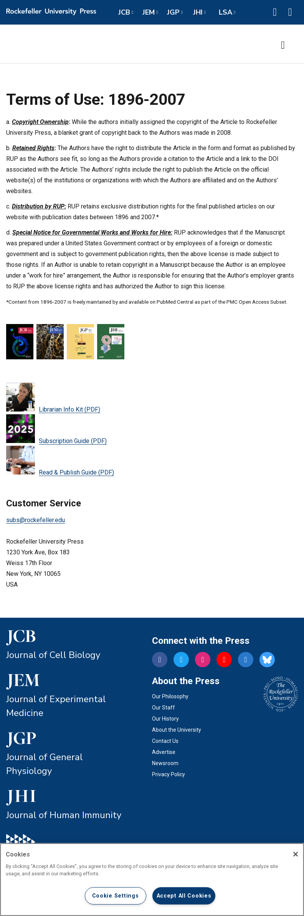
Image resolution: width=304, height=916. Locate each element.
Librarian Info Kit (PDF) (53, 398)
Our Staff (163, 707)
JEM (148, 12)
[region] (152, 879)
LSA (225, 12)
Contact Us (165, 741)
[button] (275, 12)
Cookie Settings (115, 896)
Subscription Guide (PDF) (56, 429)
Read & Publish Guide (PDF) (60, 461)
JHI (198, 12)
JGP (173, 12)
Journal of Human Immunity (63, 815)
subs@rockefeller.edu (35, 520)
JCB (124, 12)
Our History (165, 719)
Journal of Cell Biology (53, 655)
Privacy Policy (168, 774)
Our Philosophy (170, 696)
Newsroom (165, 763)
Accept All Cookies (184, 896)
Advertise (163, 752)
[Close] (295, 854)
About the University (176, 730)
